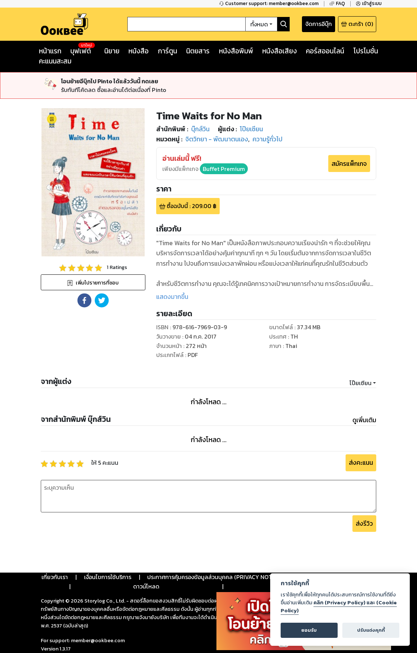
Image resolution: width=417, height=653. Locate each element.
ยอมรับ (309, 630)
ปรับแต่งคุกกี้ (371, 630)
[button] (84, 300)
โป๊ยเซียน (361, 383)
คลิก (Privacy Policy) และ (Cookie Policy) (339, 606)
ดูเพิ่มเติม (364, 420)
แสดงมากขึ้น (172, 296)
